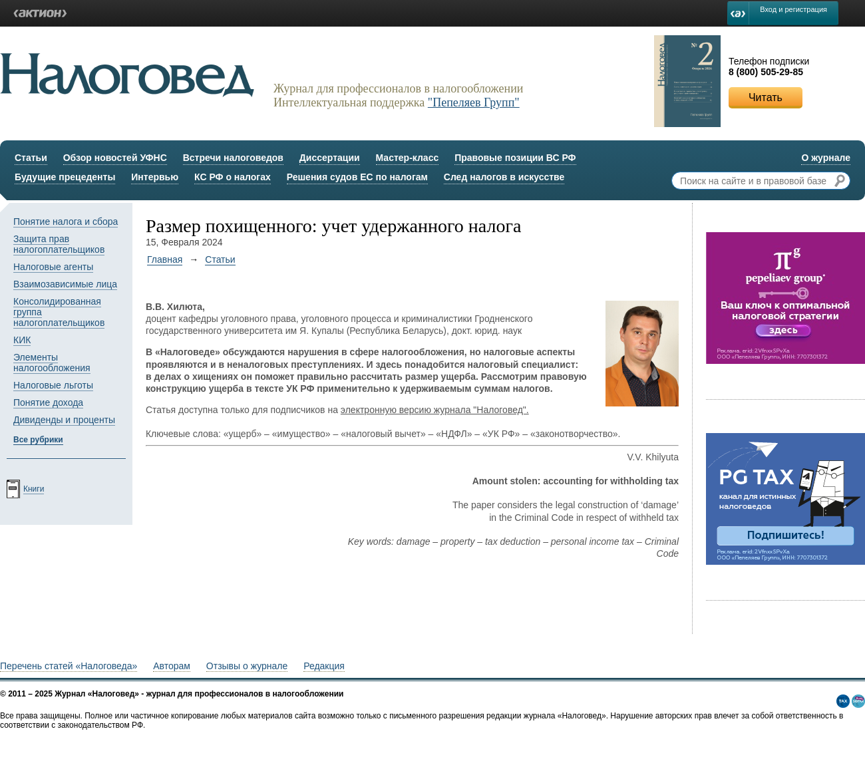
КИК (22, 340)
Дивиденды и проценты (64, 419)
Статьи (31, 157)
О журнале (825, 157)
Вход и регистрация (793, 9)
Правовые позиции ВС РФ (515, 157)
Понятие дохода (48, 402)
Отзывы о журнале (246, 666)
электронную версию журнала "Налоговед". (435, 409)
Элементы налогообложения (51, 362)
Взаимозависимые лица (65, 284)
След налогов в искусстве (504, 177)
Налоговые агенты (53, 266)
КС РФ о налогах (232, 177)
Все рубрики (38, 439)
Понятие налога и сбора (65, 221)
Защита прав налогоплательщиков (58, 244)
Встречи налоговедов (233, 157)
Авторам (171, 666)
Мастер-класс (407, 157)
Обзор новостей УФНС (115, 157)
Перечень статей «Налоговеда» (68, 666)
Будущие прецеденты (65, 177)
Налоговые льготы (53, 385)
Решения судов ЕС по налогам (357, 177)
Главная (164, 259)
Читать (765, 97)
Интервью (154, 177)
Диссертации (329, 157)
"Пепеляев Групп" (474, 102)
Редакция (324, 666)
